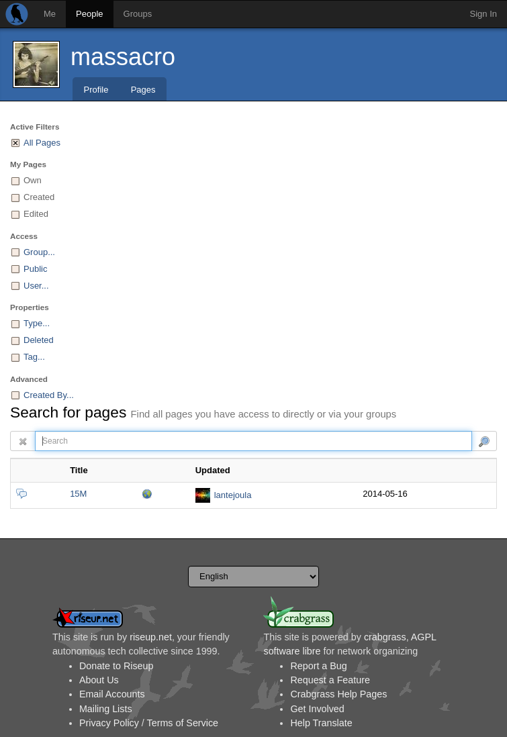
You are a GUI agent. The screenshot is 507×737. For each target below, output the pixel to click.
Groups (138, 14)
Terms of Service (182, 723)
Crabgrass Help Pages (338, 694)
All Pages (42, 143)
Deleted (39, 340)
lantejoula (233, 495)
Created (39, 197)
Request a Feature (329, 680)
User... (36, 286)
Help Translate (321, 723)
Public (35, 269)
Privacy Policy (109, 723)
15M (78, 494)
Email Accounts (112, 694)
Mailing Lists (105, 708)
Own (33, 180)
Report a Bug (318, 665)
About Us (99, 680)
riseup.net (151, 637)
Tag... (34, 357)
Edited (36, 214)
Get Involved (317, 708)
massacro (123, 56)
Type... (37, 323)
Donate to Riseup (116, 665)
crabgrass (385, 637)
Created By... (49, 395)
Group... (39, 252)
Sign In (483, 14)
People (89, 14)
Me (50, 14)
